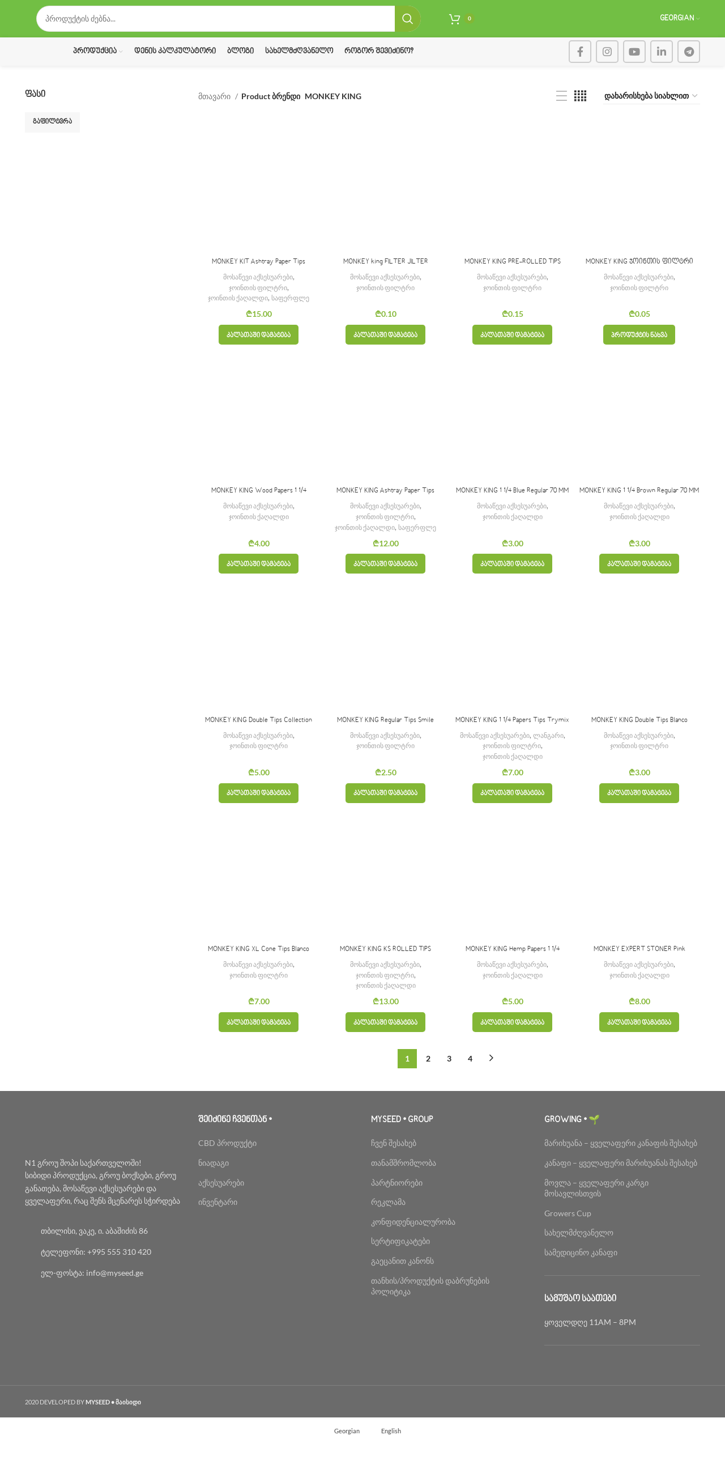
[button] (258, 348)
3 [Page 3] (449, 1083)
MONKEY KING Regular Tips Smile (385, 734)
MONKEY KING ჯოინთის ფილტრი (639, 275)
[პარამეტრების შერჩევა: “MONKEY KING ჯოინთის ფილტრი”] (639, 348)
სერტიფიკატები (400, 1266)
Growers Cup (567, 1238)
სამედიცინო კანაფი (580, 1278)
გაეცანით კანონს (402, 1286)
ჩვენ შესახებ (393, 1168)
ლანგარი (553, 760)
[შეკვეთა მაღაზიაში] (651, 110)
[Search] (228, 25)
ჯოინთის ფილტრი (258, 300)
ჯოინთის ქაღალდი (236, 311)
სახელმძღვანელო (578, 1258)
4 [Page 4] (470, 1083)
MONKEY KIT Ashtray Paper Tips (259, 275)
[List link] (103, 1256)
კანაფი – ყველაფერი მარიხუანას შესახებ (620, 1188)
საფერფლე (294, 311)
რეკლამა (388, 1227)
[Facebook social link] (580, 65)
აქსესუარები (221, 1207)
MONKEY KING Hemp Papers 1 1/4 (512, 975)
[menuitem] (341, 1456)
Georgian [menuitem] (347, 1456)
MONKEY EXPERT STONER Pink (639, 975)
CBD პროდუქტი (227, 1168)
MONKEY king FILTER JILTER (385, 275)
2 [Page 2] (428, 1083)
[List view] (561, 110)
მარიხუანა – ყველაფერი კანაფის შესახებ (621, 1168)
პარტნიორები (397, 1207)
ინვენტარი (217, 1227)
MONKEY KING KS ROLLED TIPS (385, 975)
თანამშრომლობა (403, 1188)
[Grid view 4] (580, 110)
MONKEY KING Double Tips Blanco (639, 734)
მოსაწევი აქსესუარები (258, 290)
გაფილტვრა (52, 135)
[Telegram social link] (688, 65)
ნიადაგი (213, 1188)
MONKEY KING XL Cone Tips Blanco (259, 975)
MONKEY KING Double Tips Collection (258, 734)
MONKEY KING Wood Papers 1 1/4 (258, 504)
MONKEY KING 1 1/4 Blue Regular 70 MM (512, 504)
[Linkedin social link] (661, 65)
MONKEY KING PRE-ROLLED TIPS (512, 275)
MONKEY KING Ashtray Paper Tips (385, 504)
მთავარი (215, 109)
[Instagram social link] (607, 65)
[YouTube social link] (634, 65)
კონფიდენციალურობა (413, 1246)
